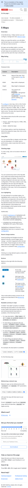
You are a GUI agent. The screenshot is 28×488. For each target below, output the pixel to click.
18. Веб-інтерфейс (15, 18)
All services (4, 479)
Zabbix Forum (19, 479)
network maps (21, 36)
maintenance (11, 215)
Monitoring (21, 297)
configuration (5, 231)
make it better (9, 5)
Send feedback (14, 447)
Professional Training (21, 476)
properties (17, 94)
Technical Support (6, 476)
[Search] (21, 9)
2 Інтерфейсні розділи (7, 20)
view (21, 77)
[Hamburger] (25, 10)
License (9, 486)
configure (5, 104)
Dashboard (20, 279)
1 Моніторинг (19, 20)
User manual (4, 18)
